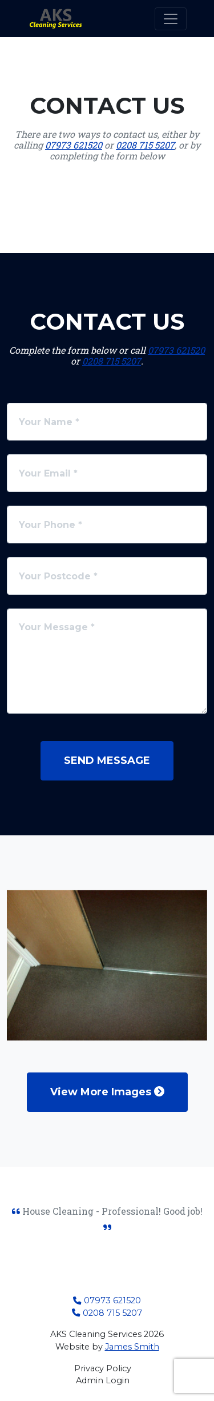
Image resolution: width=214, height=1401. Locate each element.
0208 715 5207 (145, 145)
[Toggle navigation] (171, 18)
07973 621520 (73, 145)
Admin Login (103, 1380)
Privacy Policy (102, 1368)
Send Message (107, 760)
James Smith (132, 1347)
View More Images (107, 1092)
